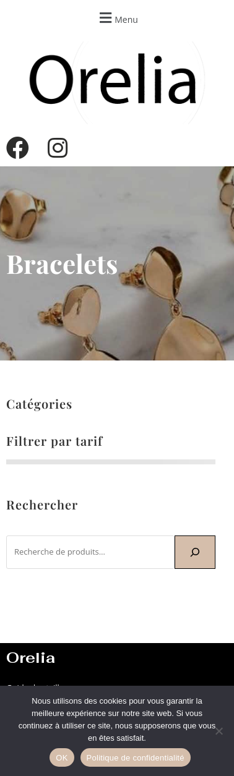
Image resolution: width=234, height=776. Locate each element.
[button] (117, 17)
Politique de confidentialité (135, 757)
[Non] (218, 731)
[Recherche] (195, 552)
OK (61, 757)
